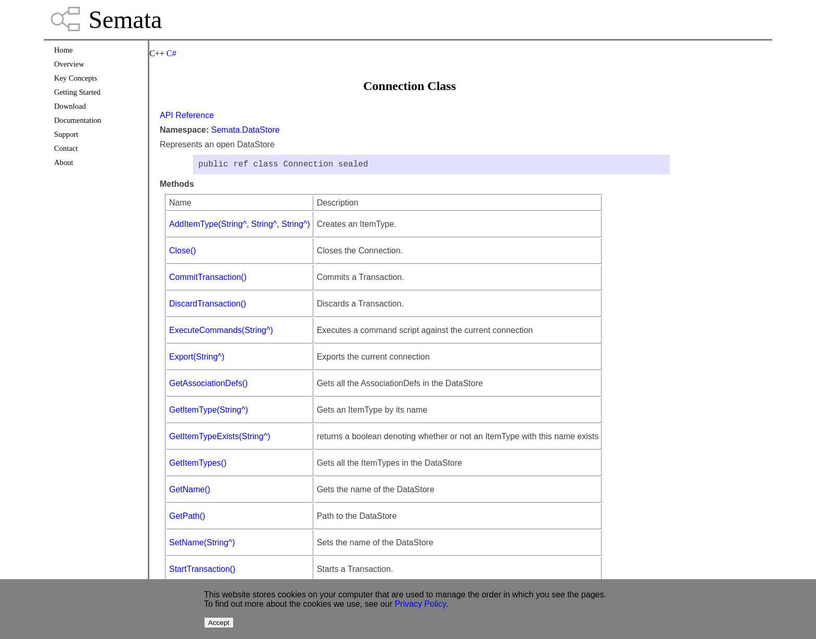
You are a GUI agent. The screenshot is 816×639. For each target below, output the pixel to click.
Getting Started (77, 92)
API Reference (187, 115)
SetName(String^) (202, 544)
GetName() (189, 491)
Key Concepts (75, 78)
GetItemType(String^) (208, 411)
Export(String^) (196, 358)
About (63, 162)
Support (66, 134)
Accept (219, 623)
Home (63, 50)
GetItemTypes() (197, 465)
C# (171, 53)
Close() (182, 252)
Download (70, 106)
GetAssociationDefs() (208, 385)
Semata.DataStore (245, 129)
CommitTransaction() (208, 279)
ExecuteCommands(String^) (221, 332)
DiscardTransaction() (207, 305)
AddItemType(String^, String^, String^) (239, 226)
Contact (66, 148)
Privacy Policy (419, 603)
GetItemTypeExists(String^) (219, 438)
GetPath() (187, 518)
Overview (69, 64)
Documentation (77, 120)
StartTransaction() (202, 571)
